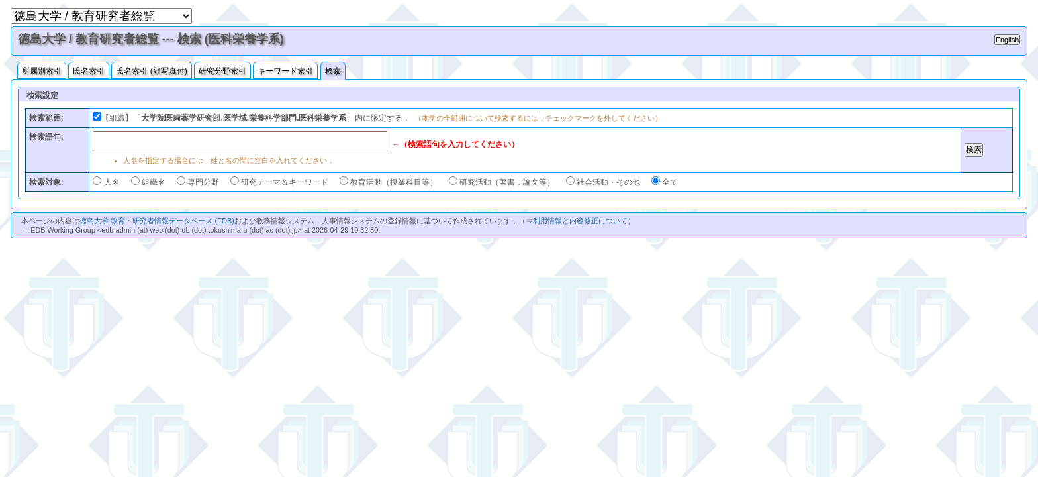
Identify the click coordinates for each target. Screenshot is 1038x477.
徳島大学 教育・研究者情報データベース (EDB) (156, 221)
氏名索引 (89, 71)
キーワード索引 (285, 71)
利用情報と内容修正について (580, 221)
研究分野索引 (222, 71)
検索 (333, 71)
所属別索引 (42, 71)
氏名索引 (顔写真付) (151, 71)
